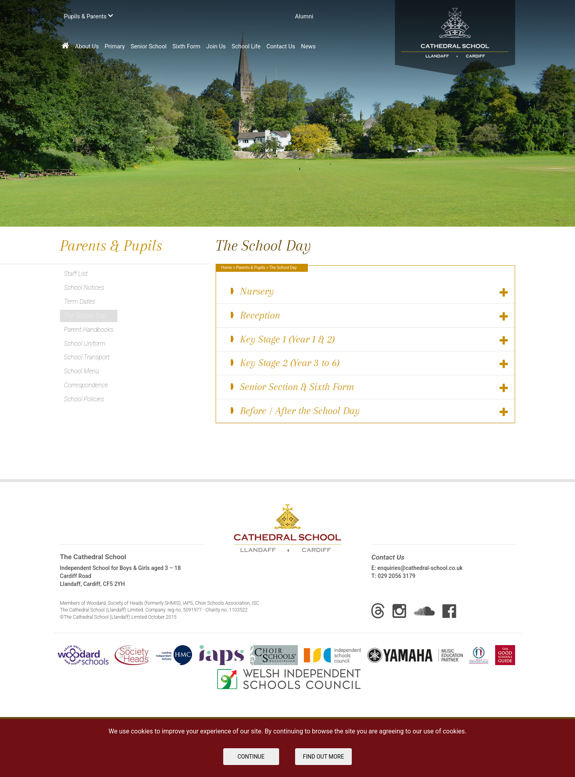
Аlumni (304, 16)
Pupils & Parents (88, 16)
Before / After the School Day (369, 411)
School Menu (81, 371)
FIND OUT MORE (323, 756)
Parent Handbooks (88, 329)
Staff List (76, 273)
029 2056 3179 (397, 576)
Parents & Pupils (250, 267)
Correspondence (86, 385)
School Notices (84, 287)
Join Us (216, 46)
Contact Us (280, 46)
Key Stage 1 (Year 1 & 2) (369, 339)
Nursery (369, 291)
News (308, 46)
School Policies (84, 399)
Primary (115, 46)
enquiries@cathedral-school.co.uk (419, 568)
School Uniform (84, 343)
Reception (369, 315)
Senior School (149, 46)
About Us (87, 46)
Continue (251, 756)
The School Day (85, 315)
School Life (246, 46)
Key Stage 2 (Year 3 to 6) (369, 363)
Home (226, 267)
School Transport (87, 357)
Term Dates (79, 301)
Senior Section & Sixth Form (369, 387)
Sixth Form (186, 46)
